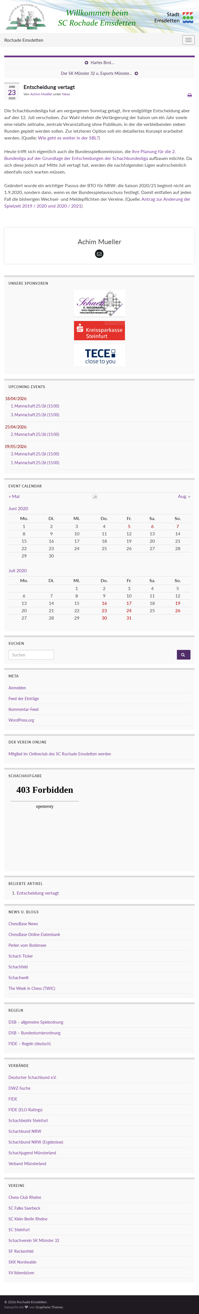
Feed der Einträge (24, 698)
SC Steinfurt (19, 1229)
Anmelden (17, 687)
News (66, 94)
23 (104, 610)
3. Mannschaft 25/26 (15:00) (35, 414)
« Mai (14, 496)
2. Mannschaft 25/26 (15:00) (35, 434)
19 (177, 603)
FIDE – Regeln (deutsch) (30, 1043)
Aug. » (184, 496)
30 (104, 617)
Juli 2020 (18, 570)
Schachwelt (19, 977)
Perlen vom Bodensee (27, 945)
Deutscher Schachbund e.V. (32, 1077)
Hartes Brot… (102, 62)
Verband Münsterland (27, 1163)
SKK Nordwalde (22, 1262)
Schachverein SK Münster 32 (34, 1240)
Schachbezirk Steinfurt (28, 1120)
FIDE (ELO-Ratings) (26, 1109)
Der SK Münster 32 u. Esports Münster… (96, 73)
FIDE (13, 1099)
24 (129, 610)
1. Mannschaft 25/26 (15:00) (35, 406)
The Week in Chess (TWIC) (32, 988)
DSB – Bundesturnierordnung (34, 1032)
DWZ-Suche (19, 1088)
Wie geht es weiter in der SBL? (68, 137)
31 (129, 617)
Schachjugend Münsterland (32, 1152)
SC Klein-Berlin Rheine (28, 1218)
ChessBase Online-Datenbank (34, 934)
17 (129, 603)
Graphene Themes (49, 1307)
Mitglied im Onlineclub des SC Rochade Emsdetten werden (60, 753)
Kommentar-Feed (24, 709)
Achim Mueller (41, 94)
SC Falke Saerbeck (24, 1208)
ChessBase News (23, 923)
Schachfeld (18, 966)
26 (177, 610)
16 (104, 603)
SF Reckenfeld (21, 1251)
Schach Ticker (21, 956)
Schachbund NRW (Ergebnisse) (36, 1142)
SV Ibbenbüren (21, 1272)
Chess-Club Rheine (25, 1197)
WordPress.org (21, 720)
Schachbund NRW (25, 1131)
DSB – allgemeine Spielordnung (36, 1022)
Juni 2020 (18, 508)
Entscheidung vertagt (38, 892)
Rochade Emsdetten (23, 40)
